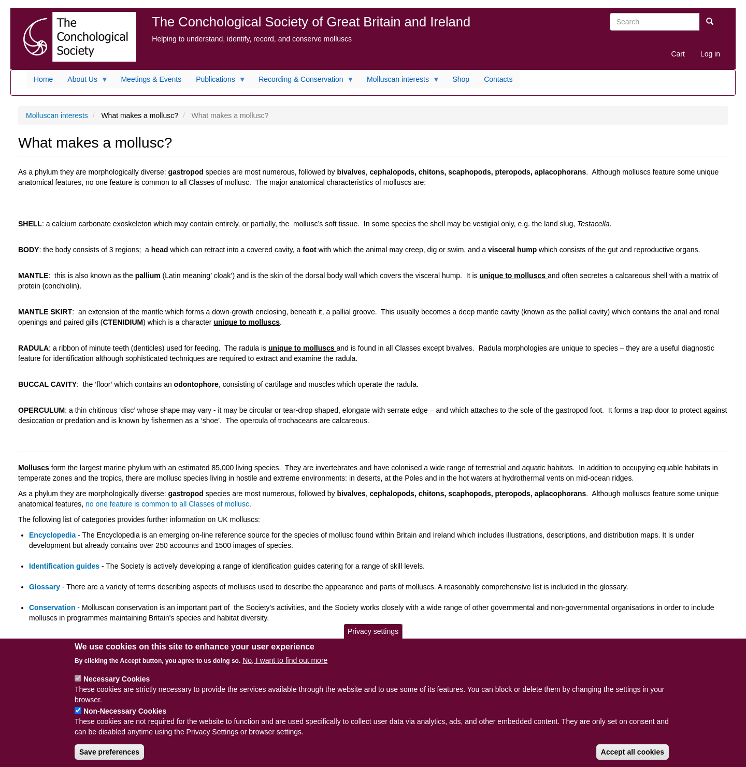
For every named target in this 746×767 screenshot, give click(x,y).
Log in (710, 54)
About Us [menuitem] (84, 82)
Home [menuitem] (43, 79)
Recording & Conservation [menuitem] (302, 82)
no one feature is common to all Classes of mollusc (167, 504)
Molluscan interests (57, 115)
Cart (677, 54)
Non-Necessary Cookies (124, 718)
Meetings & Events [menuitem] (151, 79)
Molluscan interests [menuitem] (400, 82)
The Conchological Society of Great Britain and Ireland (311, 22)
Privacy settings (373, 638)
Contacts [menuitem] (498, 79)
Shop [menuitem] (460, 79)
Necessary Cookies (116, 686)
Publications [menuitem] (217, 82)
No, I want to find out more (284, 667)
